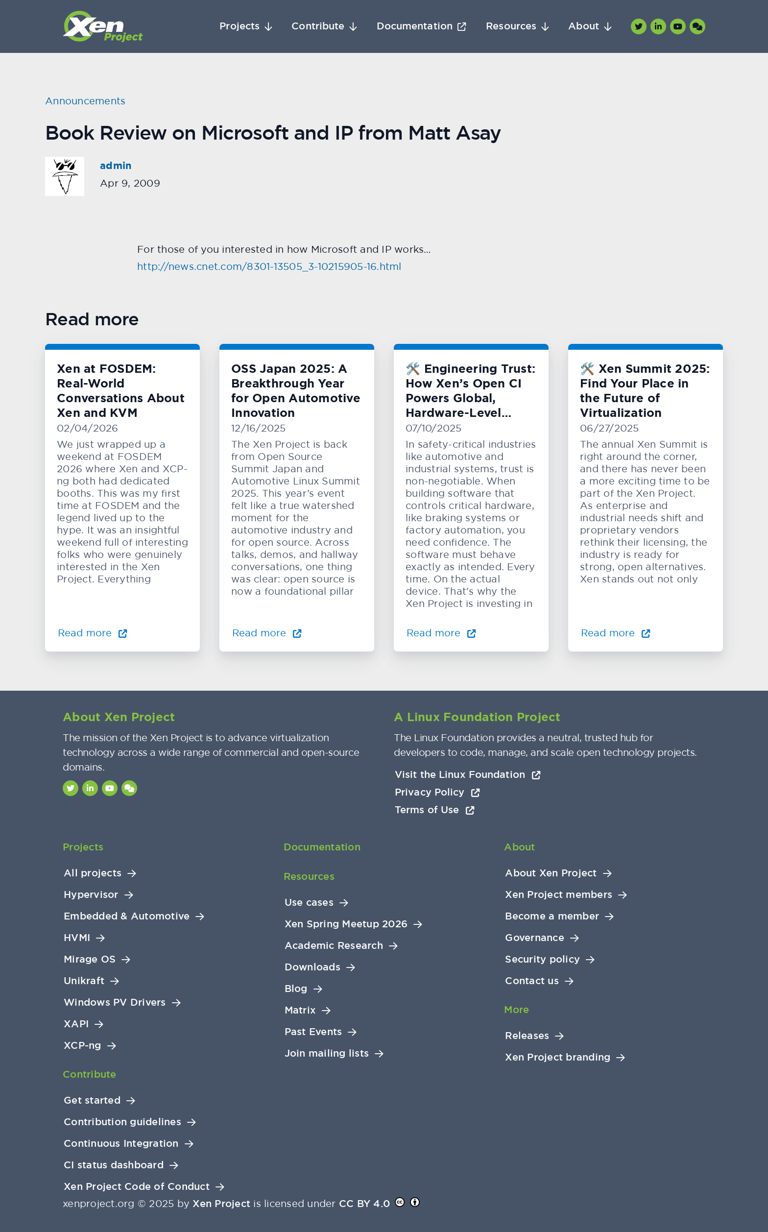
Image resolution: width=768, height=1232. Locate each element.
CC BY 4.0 (364, 1203)
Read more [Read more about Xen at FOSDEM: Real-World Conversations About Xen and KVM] (92, 633)
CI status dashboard (114, 1165)
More (516, 1009)
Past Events (313, 1032)
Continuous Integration (121, 1143)
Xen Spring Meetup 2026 (346, 924)
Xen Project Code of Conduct (137, 1187)
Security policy (542, 959)
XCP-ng (82, 1045)
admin (115, 165)
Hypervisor (91, 895)
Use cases (309, 902)
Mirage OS (90, 959)
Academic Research (334, 946)
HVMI (77, 938)
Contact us (532, 981)
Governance (534, 938)
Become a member (552, 916)
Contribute (317, 26)
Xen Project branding (557, 1057)
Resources (511, 26)
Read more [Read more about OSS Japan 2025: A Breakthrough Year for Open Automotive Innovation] (267, 633)
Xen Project (221, 1203)
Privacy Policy (437, 792)
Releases (527, 1036)
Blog (296, 989)
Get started (92, 1100)
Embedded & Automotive (127, 916)
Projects (239, 26)
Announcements (85, 101)
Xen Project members (558, 895)
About (583, 26)
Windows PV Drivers (115, 1002)
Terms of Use (435, 809)
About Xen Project (551, 873)
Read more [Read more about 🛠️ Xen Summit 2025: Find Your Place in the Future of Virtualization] (615, 633)
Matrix (300, 1010)
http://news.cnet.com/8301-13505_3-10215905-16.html (269, 266)
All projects (92, 873)
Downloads (312, 967)
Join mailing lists (327, 1053)
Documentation (415, 26)
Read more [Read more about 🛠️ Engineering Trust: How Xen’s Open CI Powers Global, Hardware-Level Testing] (441, 633)
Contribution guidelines (122, 1122)
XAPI (76, 1024)
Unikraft (84, 981)
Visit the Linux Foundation (468, 774)
